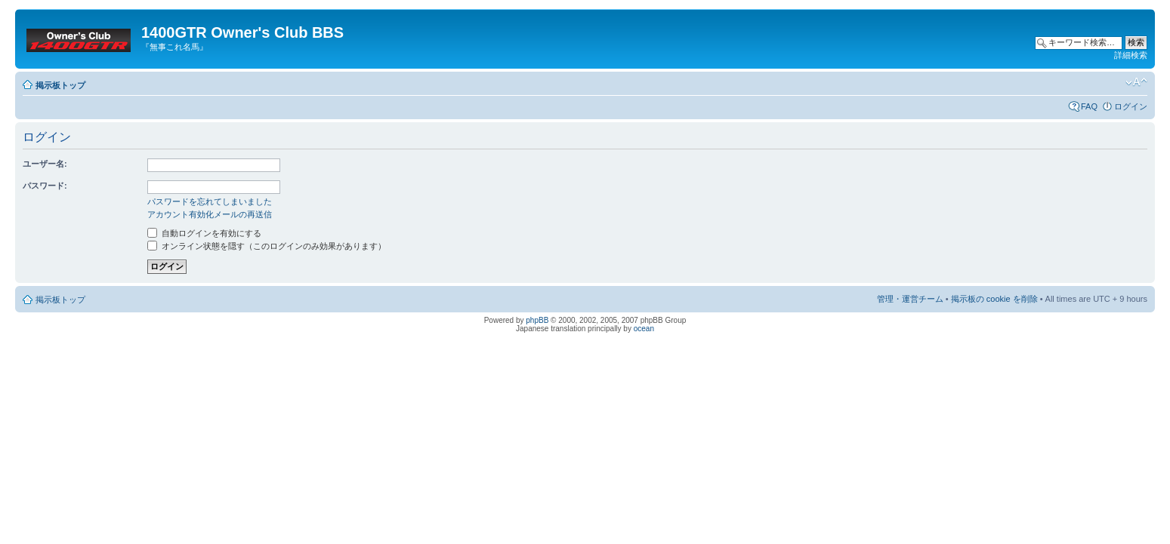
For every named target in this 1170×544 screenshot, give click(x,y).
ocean (644, 328)
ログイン (1130, 106)
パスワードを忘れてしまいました (209, 201)
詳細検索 (1130, 55)
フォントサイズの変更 (1136, 82)
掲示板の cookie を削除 (994, 298)
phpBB (537, 320)
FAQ (1089, 106)
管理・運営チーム (910, 298)
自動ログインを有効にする (204, 233)
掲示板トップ (60, 85)
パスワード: (45, 185)
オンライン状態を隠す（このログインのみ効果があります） (266, 245)
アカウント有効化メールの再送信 (209, 214)
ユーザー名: (45, 163)
